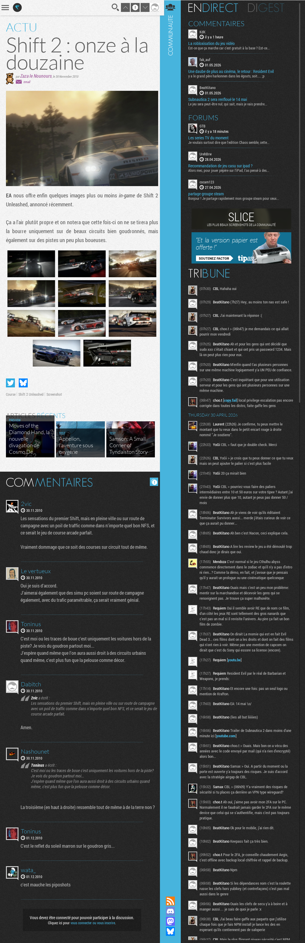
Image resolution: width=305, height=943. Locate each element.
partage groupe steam (208, 193)
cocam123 (209, 181)
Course (10, 394)
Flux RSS (172, 901)
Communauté (172, 442)
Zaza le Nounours (36, 76)
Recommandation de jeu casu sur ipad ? (222, 165)
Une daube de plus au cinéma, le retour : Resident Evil (233, 71)
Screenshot (54, 394)
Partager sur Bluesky (23, 382)
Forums (205, 117)
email (27, 82)
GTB (205, 125)
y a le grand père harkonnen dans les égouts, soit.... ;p (228, 76)
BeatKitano (210, 87)
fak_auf (207, 59)
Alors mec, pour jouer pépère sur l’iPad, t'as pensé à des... (230, 170)
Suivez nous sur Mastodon (172, 921)
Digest (268, 7)
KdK (205, 31)
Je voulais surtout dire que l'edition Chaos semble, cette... (231, 142)
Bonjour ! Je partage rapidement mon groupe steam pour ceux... (235, 198)
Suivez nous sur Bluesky (172, 931)
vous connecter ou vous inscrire (92, 922)
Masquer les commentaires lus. (152, 482)
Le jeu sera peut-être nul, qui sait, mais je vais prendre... (229, 103)
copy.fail (232, 405)
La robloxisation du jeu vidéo (213, 43)
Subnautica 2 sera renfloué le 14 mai (219, 99)
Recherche (113, 7)
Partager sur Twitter (10, 382)
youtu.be (236, 670)
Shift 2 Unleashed (30, 394)
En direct (215, 7)
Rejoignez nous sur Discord (172, 911)
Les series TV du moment (210, 137)
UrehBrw (208, 153)
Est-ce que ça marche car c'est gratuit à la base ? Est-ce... (231, 48)
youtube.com (228, 746)
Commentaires (218, 23)
